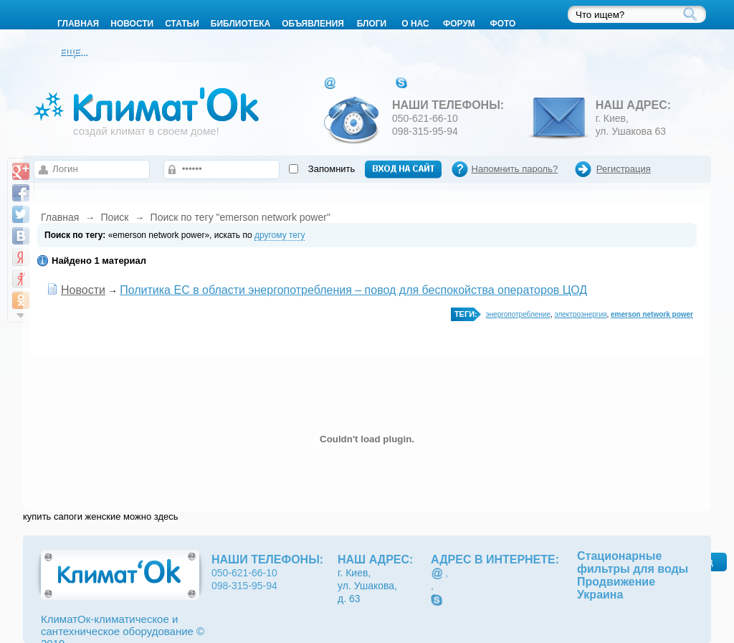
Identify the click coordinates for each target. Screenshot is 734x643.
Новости (131, 24)
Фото (502, 24)
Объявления (313, 24)
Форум (459, 24)
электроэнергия (581, 314)
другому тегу (279, 235)
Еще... (73, 52)
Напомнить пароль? (515, 168)
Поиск (115, 217)
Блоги (372, 24)
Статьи (182, 24)
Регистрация (623, 168)
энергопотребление (518, 314)
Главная (60, 217)
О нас (415, 24)
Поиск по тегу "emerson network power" (240, 217)
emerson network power (652, 314)
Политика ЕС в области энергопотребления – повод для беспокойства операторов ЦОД (353, 290)
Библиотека (240, 24)
